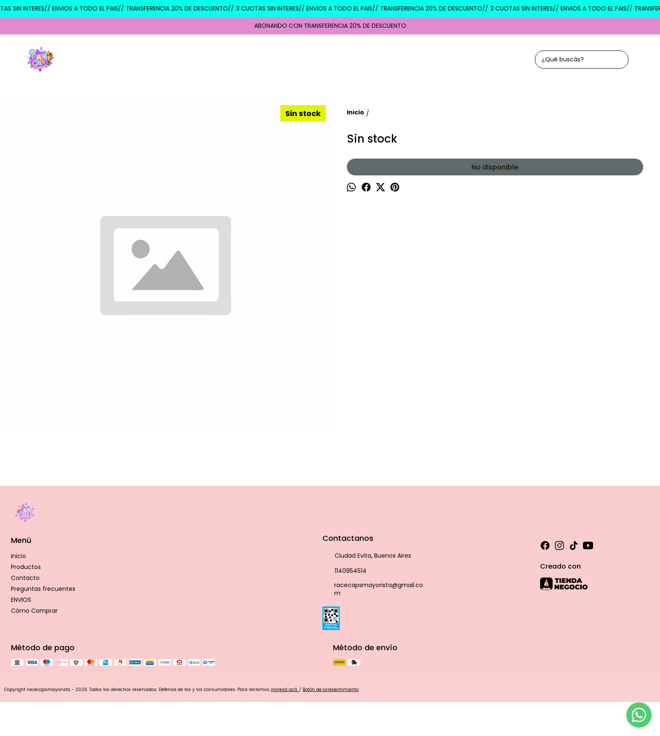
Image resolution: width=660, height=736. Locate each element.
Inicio (18, 556)
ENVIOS (21, 600)
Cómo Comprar (34, 610)
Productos (26, 567)
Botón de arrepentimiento (331, 689)
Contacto (25, 578)
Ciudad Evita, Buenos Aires (366, 556)
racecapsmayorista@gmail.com (372, 589)
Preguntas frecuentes (43, 589)
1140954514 (344, 571)
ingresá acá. (285, 689)
